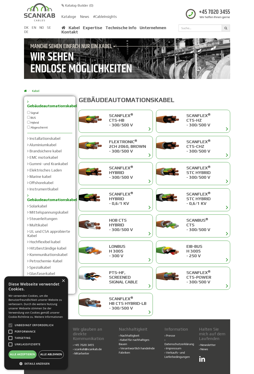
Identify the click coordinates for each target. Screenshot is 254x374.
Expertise (92, 28)
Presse (170, 335)
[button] (36, 363)
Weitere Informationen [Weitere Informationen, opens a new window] (48, 317)
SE (49, 28)
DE (26, 32)
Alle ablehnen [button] (51, 354)
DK (26, 28)
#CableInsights (105, 16)
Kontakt (69, 32)
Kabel (74, 28)
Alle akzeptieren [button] (22, 354)
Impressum (173, 348)
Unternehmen (153, 28)
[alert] (36, 323)
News (84, 16)
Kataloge (68, 16)
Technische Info (120, 28)
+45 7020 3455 (214, 12)
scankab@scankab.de (88, 349)
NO (41, 28)
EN (34, 28)
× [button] (63, 281)
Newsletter (208, 345)
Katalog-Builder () (77, 5)
